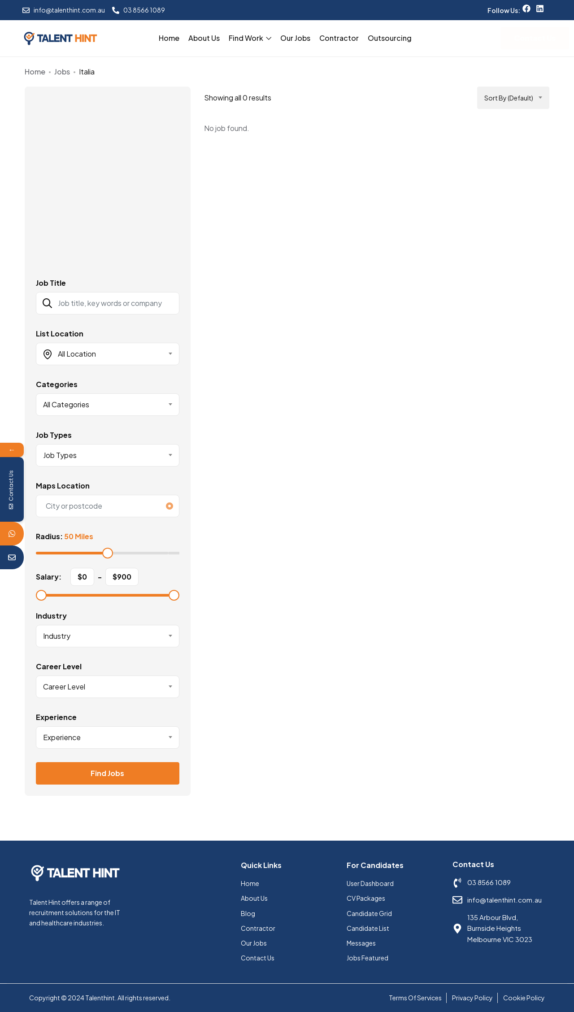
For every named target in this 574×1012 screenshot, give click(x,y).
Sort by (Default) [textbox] (508, 98)
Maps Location (63, 485)
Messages (361, 943)
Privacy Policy (472, 997)
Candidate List (368, 928)
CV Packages (366, 898)
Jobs (62, 71)
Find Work (250, 38)
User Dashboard (370, 883)
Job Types (54, 435)
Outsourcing (390, 38)
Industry (51, 615)
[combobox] (107, 354)
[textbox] (102, 354)
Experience (56, 717)
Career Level (59, 666)
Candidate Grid (369, 913)
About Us (204, 38)
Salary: (48, 576)
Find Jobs (107, 773)
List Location (59, 333)
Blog (248, 913)
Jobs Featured (367, 958)
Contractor (339, 38)
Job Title (51, 283)
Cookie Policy (524, 997)
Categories (57, 384)
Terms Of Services (415, 997)
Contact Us (257, 958)
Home (169, 38)
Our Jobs (295, 38)
